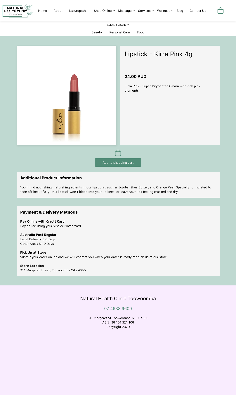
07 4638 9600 (118, 308)
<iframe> (118, 368)
